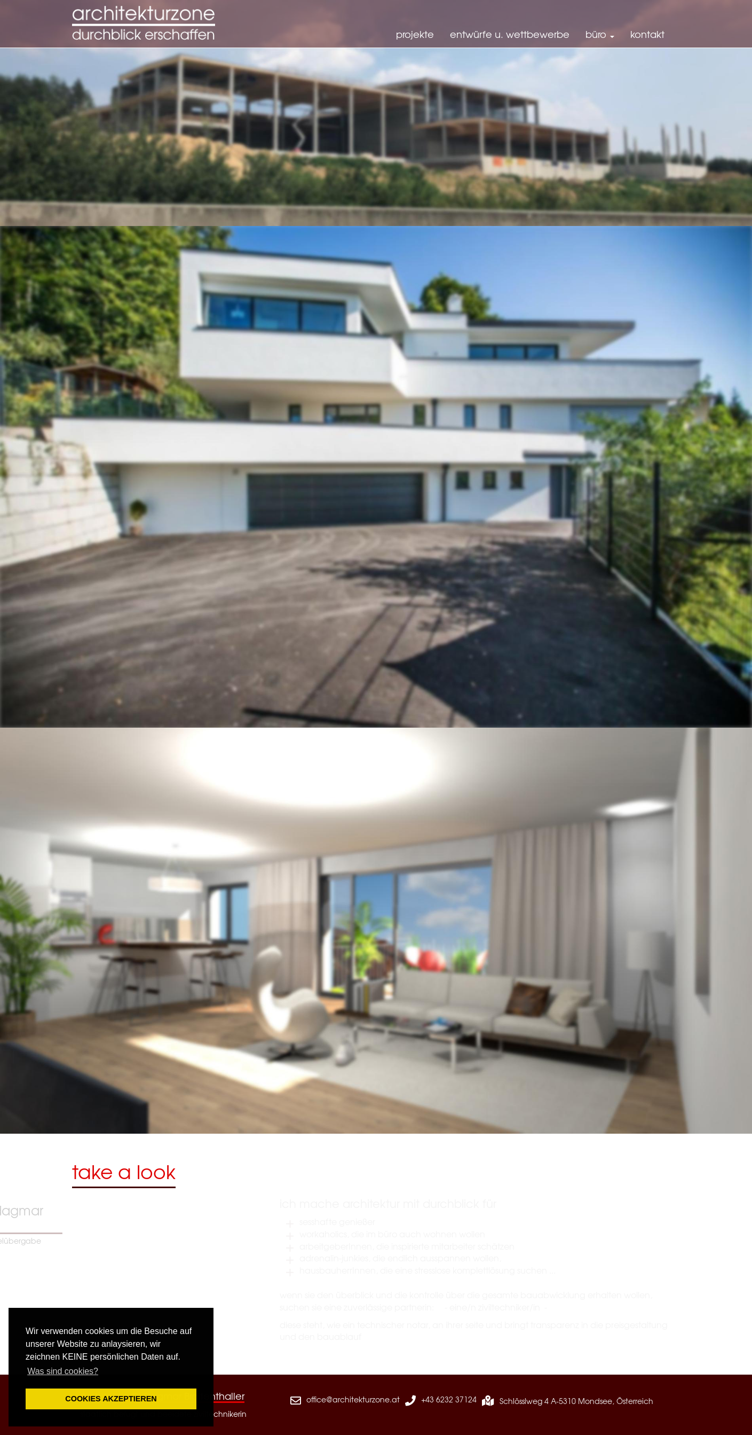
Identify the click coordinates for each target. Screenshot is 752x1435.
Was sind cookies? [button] (62, 1371)
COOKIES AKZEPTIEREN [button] (110, 1398)
